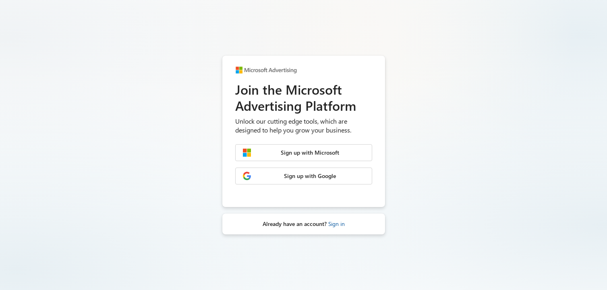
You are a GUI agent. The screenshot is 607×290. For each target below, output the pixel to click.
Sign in (336, 224)
